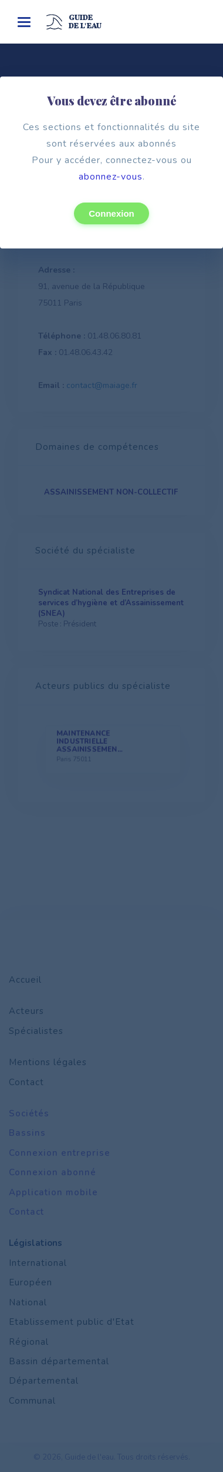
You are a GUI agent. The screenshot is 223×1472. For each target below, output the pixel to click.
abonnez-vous (111, 176)
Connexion (111, 213)
